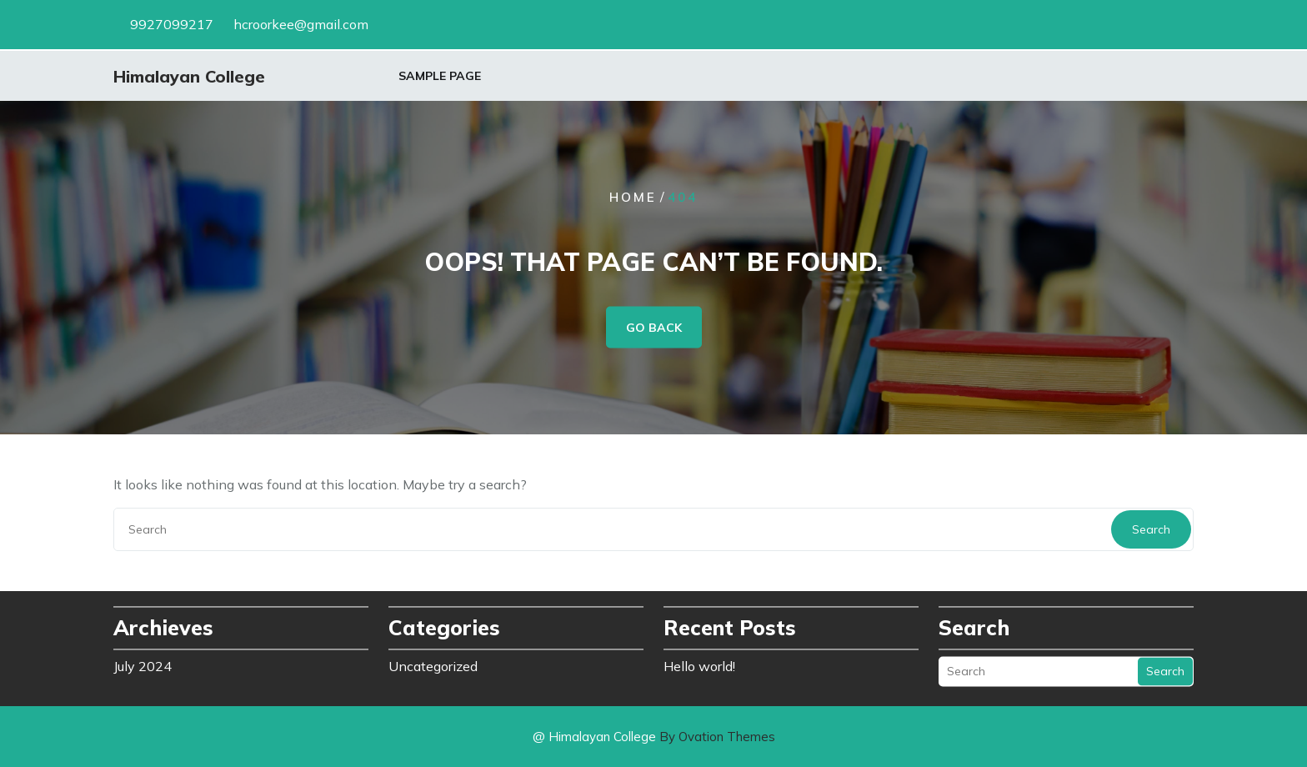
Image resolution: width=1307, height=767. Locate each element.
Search (1151, 529)
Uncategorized (433, 663)
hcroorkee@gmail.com (300, 23)
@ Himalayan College (654, 736)
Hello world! (699, 663)
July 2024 (142, 663)
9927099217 (171, 23)
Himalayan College (189, 77)
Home (633, 197)
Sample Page (439, 76)
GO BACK (654, 327)
